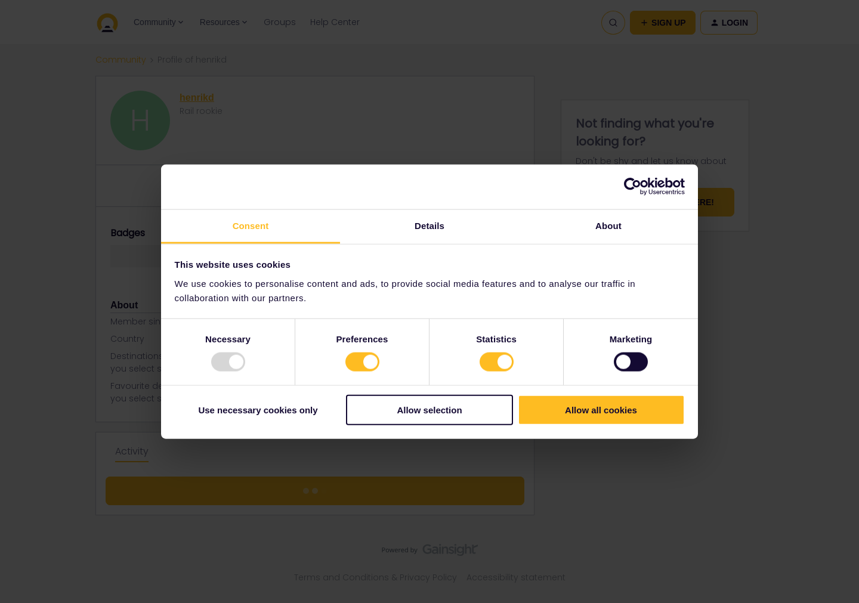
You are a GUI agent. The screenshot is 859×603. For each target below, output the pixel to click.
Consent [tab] (251, 225)
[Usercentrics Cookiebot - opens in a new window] (632, 187)
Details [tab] (429, 225)
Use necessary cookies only (257, 409)
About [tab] (608, 225)
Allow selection (429, 409)
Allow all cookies (601, 409)
